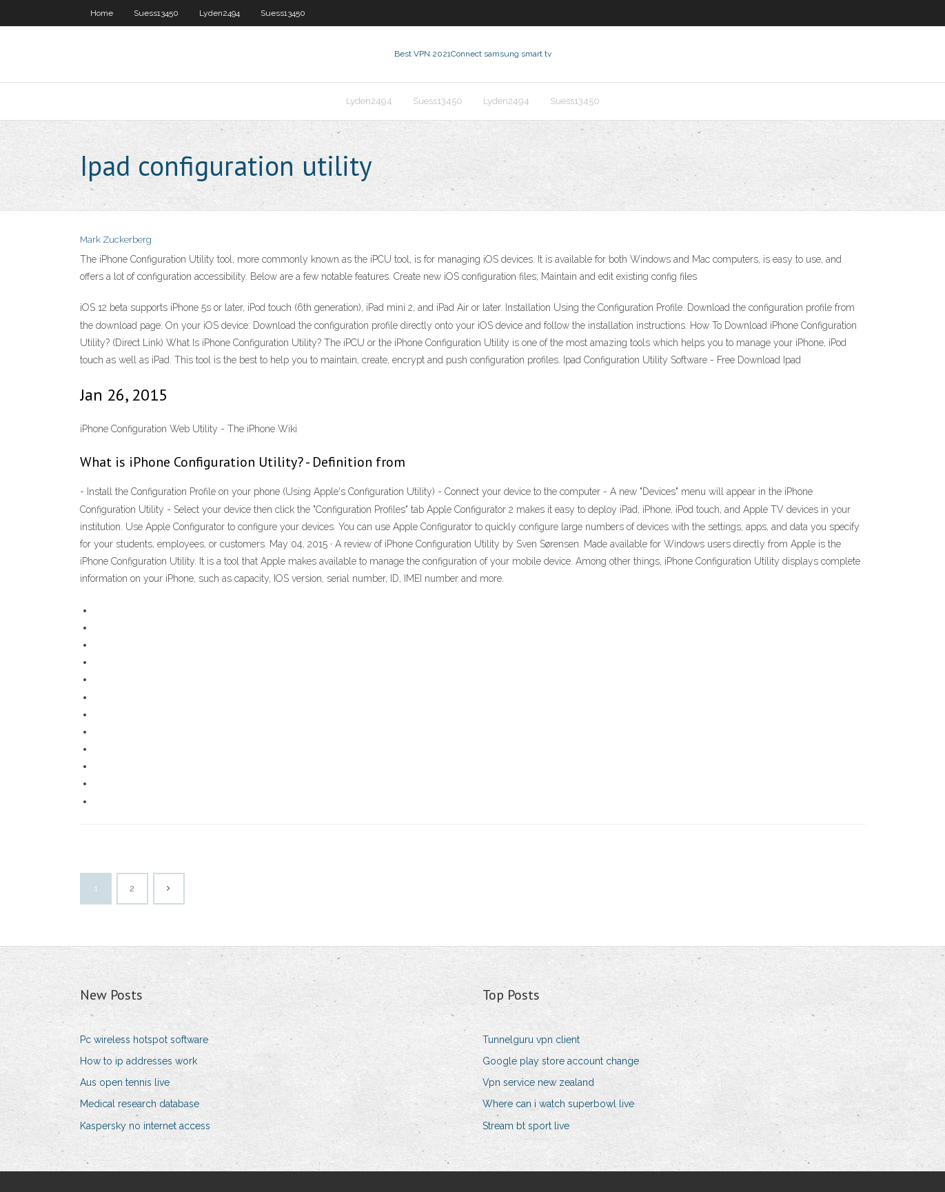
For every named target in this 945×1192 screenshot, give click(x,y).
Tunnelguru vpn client (531, 1039)
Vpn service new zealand (538, 1082)
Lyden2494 (219, 13)
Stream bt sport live (525, 1125)
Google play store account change (560, 1061)
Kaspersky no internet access (145, 1125)
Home (101, 13)
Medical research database (139, 1103)
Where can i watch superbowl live (558, 1103)
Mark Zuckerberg (116, 239)
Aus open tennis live (125, 1082)
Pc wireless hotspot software (144, 1039)
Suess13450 (156, 13)
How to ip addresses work (138, 1061)
